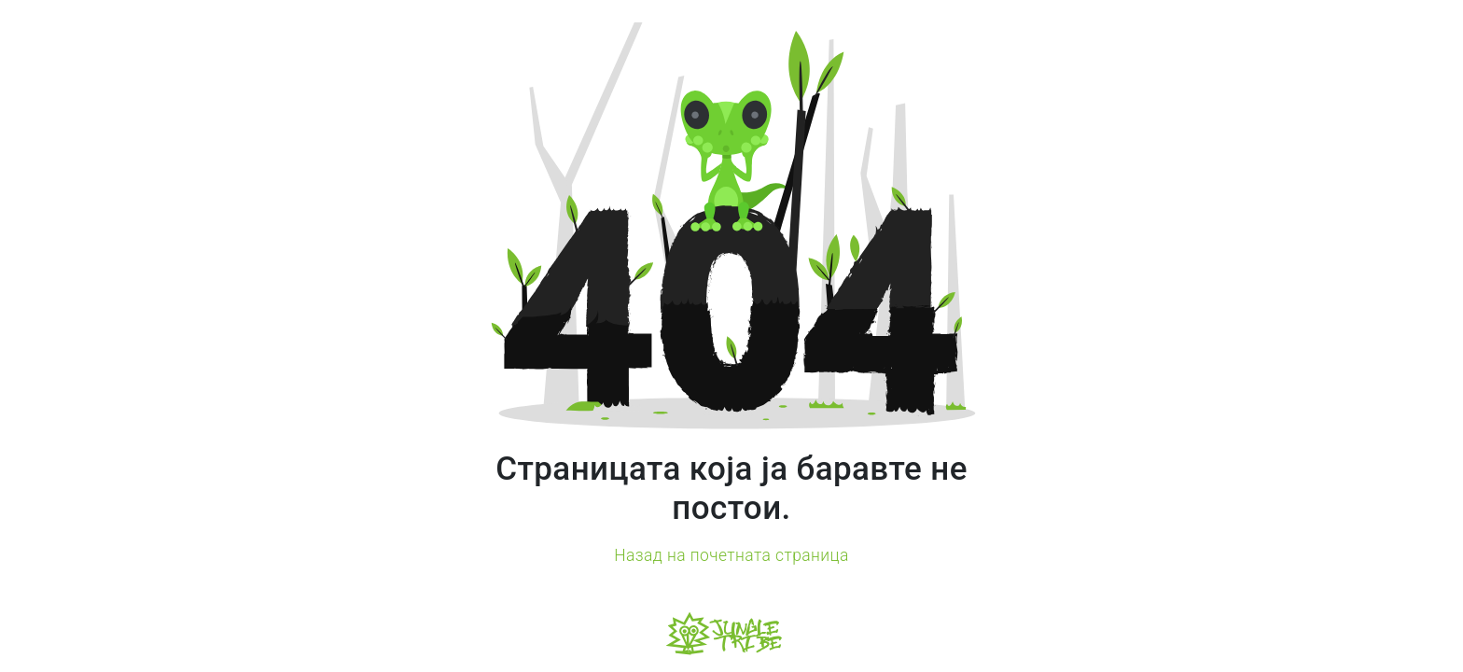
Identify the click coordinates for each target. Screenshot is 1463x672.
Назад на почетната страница (731, 555)
